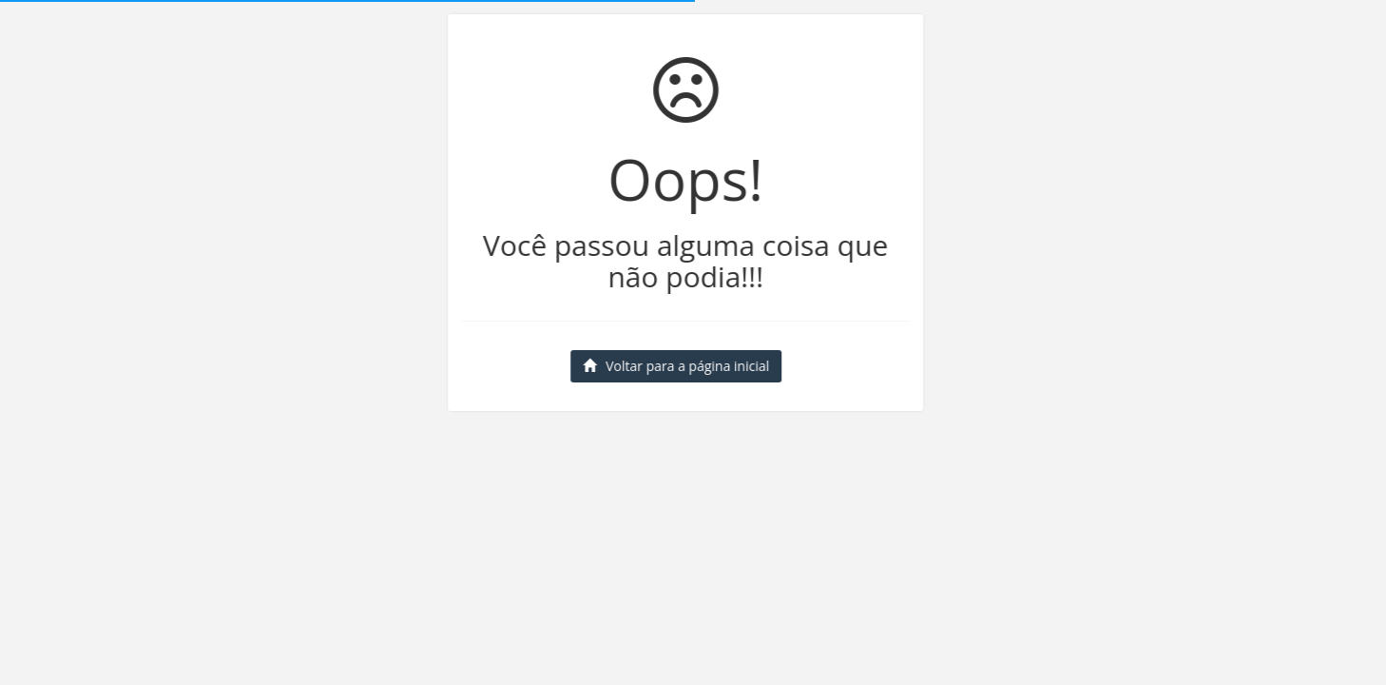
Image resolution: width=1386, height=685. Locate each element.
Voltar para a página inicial (675, 366)
